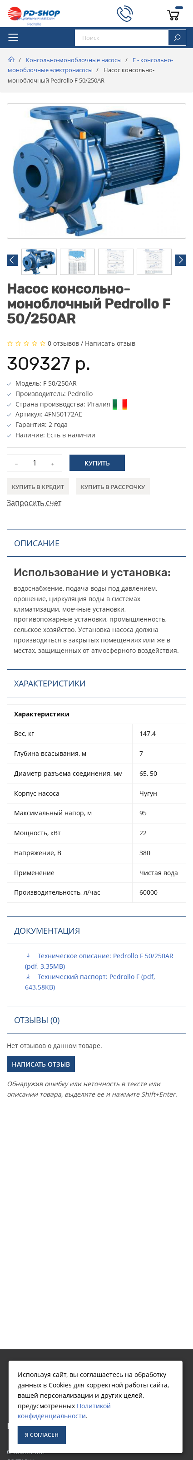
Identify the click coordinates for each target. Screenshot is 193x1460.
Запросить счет (34, 503)
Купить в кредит (38, 487)
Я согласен (42, 1435)
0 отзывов (63, 343)
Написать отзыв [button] (41, 1064)
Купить (97, 463)
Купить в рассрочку (113, 487)
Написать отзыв (110, 343)
